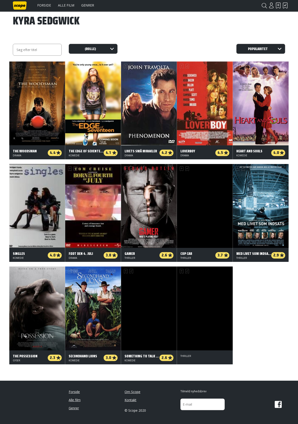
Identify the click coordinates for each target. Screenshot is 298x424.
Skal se (278, 5)
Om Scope (132, 392)
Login (271, 5)
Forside (44, 5)
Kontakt (130, 400)
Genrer (87, 5)
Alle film (66, 5)
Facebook (278, 404)
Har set (285, 5)
